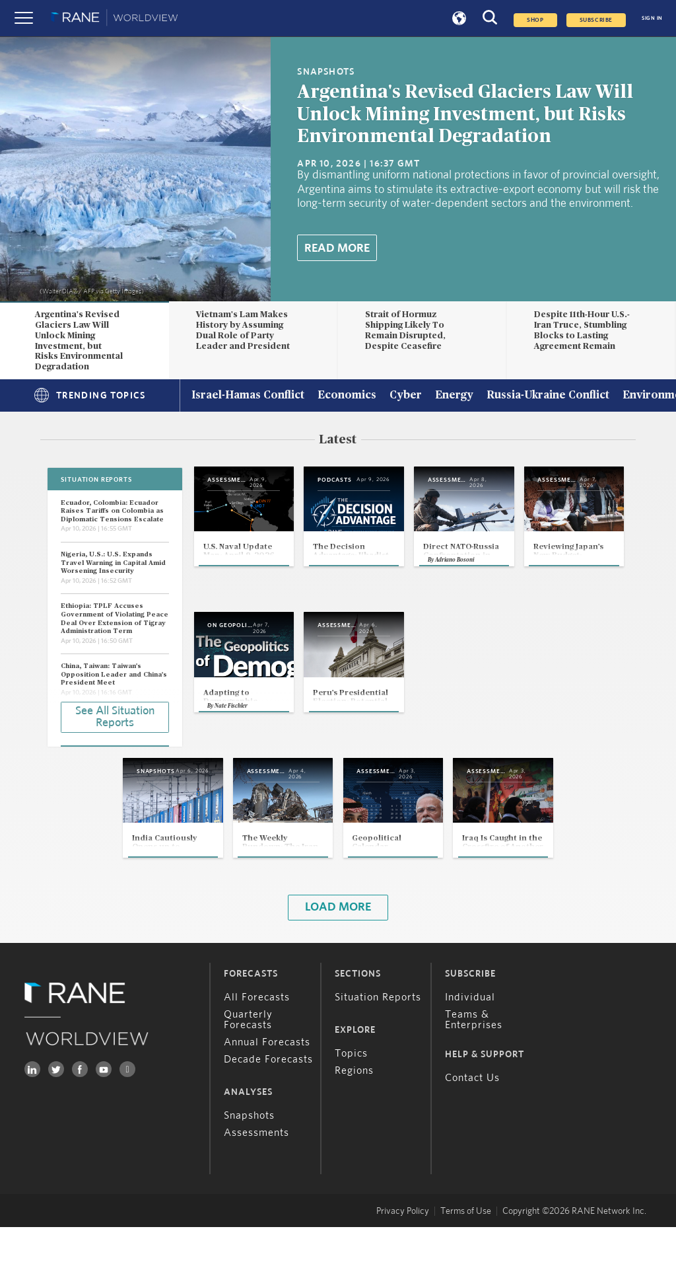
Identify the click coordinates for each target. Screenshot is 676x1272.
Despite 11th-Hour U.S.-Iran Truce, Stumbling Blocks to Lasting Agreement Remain (582, 330)
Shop (535, 20)
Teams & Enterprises (473, 1064)
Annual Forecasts (267, 1087)
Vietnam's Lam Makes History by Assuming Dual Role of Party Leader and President (243, 330)
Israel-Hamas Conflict (247, 396)
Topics (351, 1098)
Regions (354, 1115)
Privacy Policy (402, 1256)
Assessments (256, 1177)
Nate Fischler (381, 746)
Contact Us (472, 1122)
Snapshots (249, 1160)
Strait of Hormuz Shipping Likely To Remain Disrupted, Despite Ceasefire (405, 330)
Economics (347, 396)
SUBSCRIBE (596, 20)
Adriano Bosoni (533, 597)
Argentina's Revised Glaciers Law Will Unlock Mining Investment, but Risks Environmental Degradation (465, 114)
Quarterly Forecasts (248, 1064)
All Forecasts (257, 1042)
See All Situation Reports (114, 716)
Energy (454, 396)
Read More (337, 248)
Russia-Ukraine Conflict (548, 396)
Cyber (405, 396)
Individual (470, 1042)
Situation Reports (378, 1042)
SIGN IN (652, 18)
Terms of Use (465, 1256)
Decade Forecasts (268, 1104)
